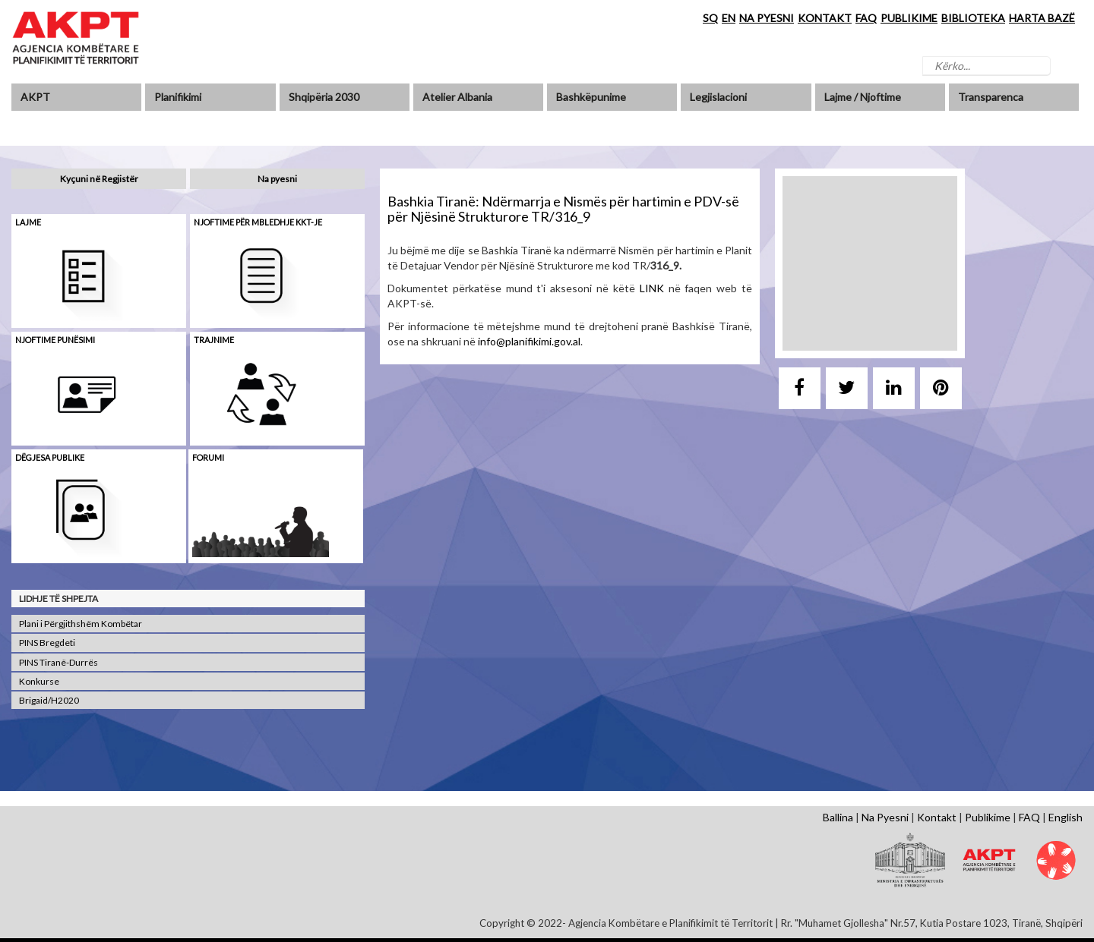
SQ (710, 17)
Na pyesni (277, 178)
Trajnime (214, 340)
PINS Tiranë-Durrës (58, 662)
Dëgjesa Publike (49, 457)
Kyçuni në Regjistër (99, 178)
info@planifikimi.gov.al (529, 341)
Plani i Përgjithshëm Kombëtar (80, 623)
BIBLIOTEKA (973, 17)
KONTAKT (825, 17)
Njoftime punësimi (55, 340)
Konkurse (39, 681)
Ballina (838, 817)
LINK (652, 288)
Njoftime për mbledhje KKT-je (258, 222)
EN (728, 17)
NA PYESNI (766, 17)
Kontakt (936, 817)
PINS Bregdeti (47, 642)
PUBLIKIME (909, 17)
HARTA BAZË (1042, 17)
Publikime (987, 817)
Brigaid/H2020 (49, 700)
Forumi (208, 457)
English (1065, 817)
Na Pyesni (885, 817)
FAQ (866, 17)
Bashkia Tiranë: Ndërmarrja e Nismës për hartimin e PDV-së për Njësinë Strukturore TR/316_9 (563, 209)
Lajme (28, 222)
